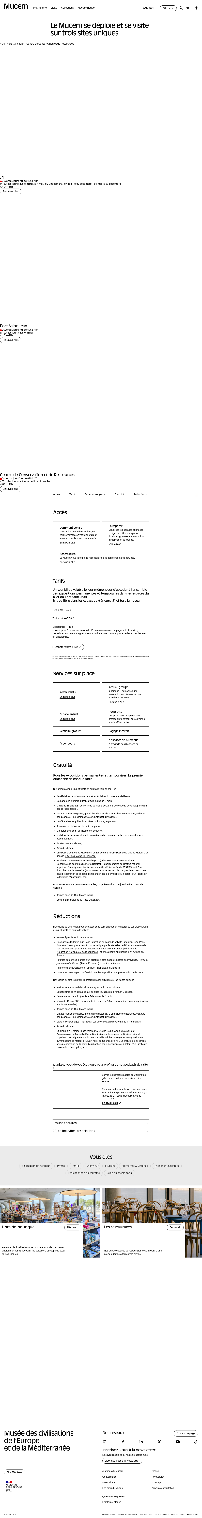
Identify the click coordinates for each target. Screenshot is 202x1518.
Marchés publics (146, 1514)
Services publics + (162, 1514)
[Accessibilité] (196, 8)
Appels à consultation (162, 1488)
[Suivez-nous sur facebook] (123, 1442)
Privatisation (157, 1476)
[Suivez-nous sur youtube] (177, 1442)
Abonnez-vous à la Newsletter (122, 1461)
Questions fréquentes (113, 1496)
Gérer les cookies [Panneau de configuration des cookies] (177, 1514)
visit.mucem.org (137, 1180)
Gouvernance (109, 1476)
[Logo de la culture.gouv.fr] (14, 1487)
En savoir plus (11, 280)
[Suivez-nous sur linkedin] (141, 1442)
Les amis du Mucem (112, 1488)
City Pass (116, 940)
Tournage (156, 1482)
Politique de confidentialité (127, 1514)
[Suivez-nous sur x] (159, 1442)
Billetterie (168, 8)
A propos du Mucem (112, 1471)
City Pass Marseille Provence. (80, 944)
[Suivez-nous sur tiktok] (196, 1442)
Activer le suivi (192, 1514)
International (108, 1482)
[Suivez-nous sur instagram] (104, 1442)
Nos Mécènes (14, 1472)
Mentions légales (108, 1514)
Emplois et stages (111, 1502)
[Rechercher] (181, 8)
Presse (155, 1471)
